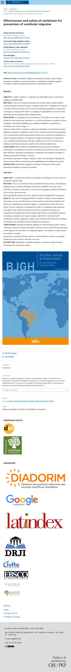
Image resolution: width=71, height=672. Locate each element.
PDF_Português (11, 353)
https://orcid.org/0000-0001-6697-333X (17, 52)
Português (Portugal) (12, 617)
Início (5, 9)
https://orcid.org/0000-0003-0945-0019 (17, 58)
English (6, 610)
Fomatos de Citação (11, 390)
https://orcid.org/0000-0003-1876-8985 (17, 44)
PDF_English (9, 357)
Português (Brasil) (10, 613)
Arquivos (13, 9)
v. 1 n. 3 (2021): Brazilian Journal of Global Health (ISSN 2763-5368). (27, 11)
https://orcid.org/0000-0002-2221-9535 (17, 66)
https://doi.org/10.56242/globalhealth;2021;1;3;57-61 (28, 72)
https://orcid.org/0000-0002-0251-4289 (17, 38)
